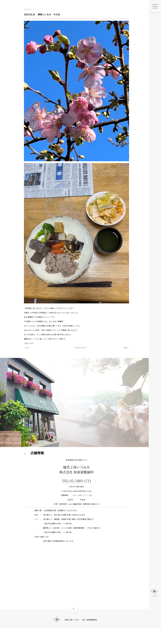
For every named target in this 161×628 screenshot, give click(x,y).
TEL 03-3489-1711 (76, 480)
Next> (126, 347)
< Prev (26, 347)
